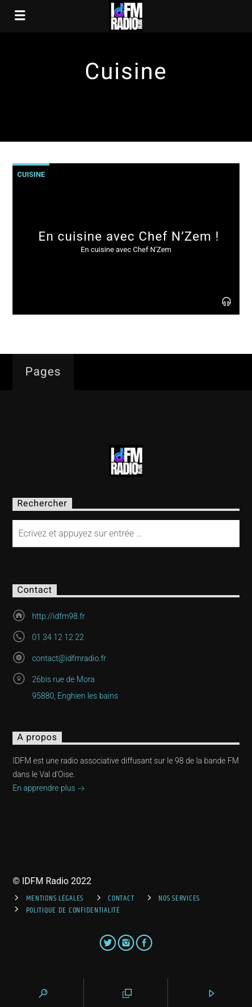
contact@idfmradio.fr (69, 658)
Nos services (179, 898)
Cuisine (31, 174)
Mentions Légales (55, 898)
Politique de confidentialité (73, 910)
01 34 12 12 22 (57, 637)
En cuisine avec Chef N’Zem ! (129, 236)
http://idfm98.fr (58, 616)
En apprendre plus (48, 789)
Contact (121, 898)
